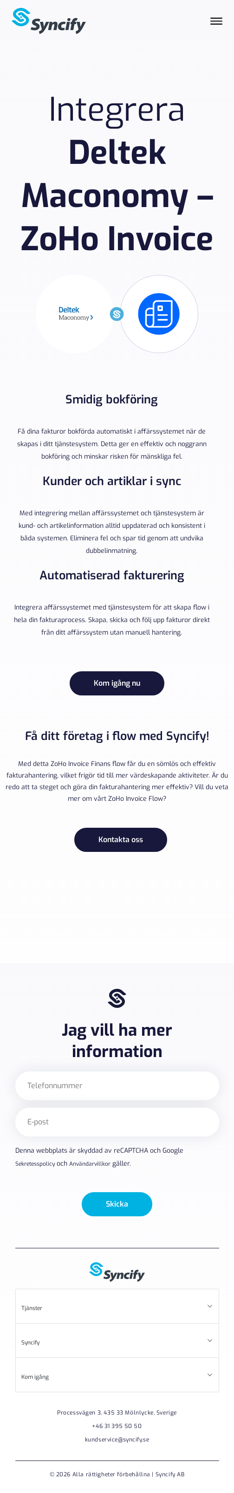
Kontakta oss (120, 839)
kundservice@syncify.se (117, 1439)
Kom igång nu (117, 683)
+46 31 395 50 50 (117, 1426)
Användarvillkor (89, 1164)
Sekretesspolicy (35, 1164)
